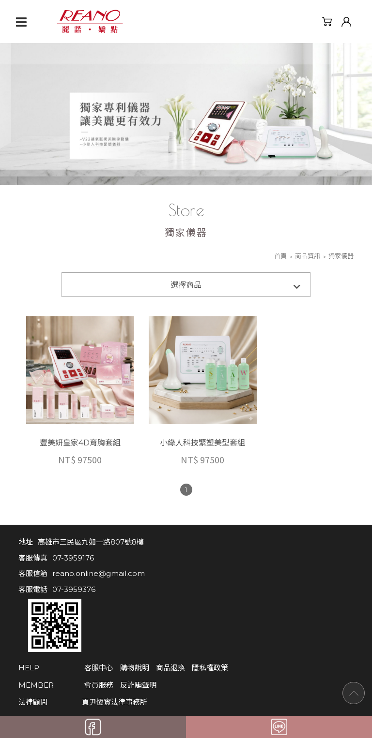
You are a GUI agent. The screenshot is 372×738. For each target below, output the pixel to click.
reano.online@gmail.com (98, 562)
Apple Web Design (177, 698)
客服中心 (76, 603)
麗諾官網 (100, 666)
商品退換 (148, 603)
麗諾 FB (44, 666)
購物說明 (112, 603)
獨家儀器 (341, 256)
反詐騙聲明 (116, 620)
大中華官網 (157, 666)
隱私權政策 (188, 603)
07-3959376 (73, 578)
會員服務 (76, 620)
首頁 (280, 256)
